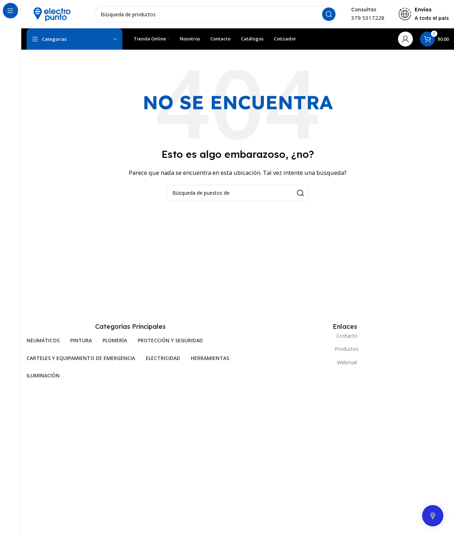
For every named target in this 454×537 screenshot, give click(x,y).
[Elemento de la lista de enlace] (345, 336)
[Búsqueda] (216, 14)
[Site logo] (51, 13)
